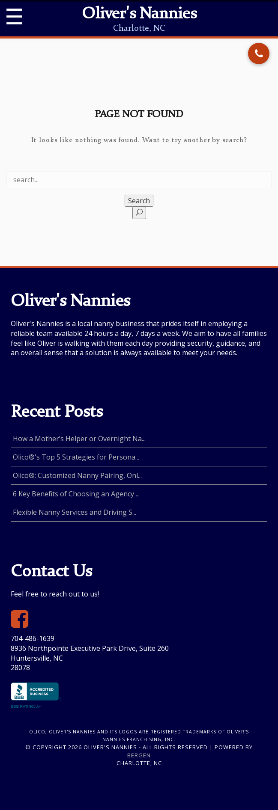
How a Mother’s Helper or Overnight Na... (79, 438)
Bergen (139, 755)
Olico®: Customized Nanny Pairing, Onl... (77, 475)
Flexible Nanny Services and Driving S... (74, 512)
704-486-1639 (32, 638)
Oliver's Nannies (139, 14)
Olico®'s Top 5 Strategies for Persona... (76, 457)
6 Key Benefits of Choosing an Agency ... (76, 493)
